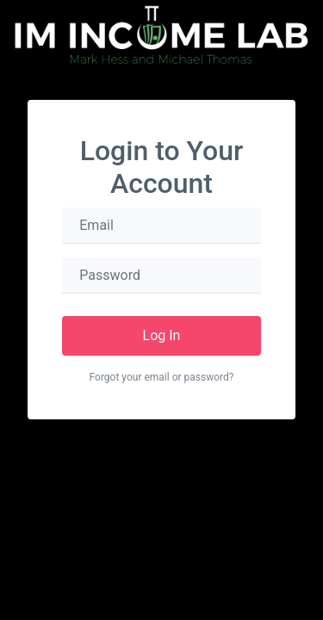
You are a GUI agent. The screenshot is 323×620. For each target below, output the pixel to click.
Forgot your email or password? (162, 377)
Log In (162, 335)
